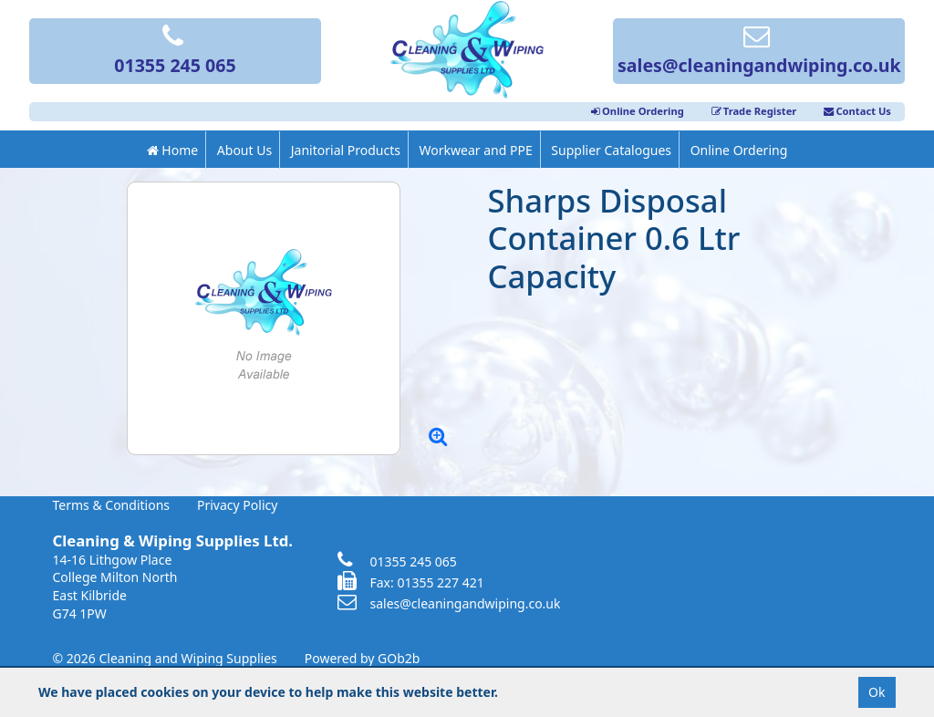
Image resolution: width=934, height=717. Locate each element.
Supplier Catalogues (611, 150)
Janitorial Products (345, 150)
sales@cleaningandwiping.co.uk (759, 52)
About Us (244, 150)
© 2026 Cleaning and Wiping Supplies (165, 658)
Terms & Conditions (112, 505)
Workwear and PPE (476, 150)
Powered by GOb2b (362, 658)
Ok (876, 692)
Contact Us (857, 111)
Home (172, 150)
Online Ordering (637, 111)
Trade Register (754, 111)
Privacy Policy (237, 505)
